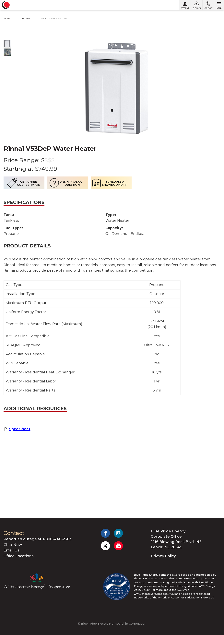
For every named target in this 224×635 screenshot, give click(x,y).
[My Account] (185, 5)
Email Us (11, 550)
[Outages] (196, 5)
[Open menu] (219, 5)
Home (7, 18)
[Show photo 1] (7, 44)
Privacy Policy (163, 556)
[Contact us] (208, 5)
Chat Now (13, 545)
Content (25, 18)
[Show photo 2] (7, 52)
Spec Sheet (19, 429)
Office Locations (18, 556)
